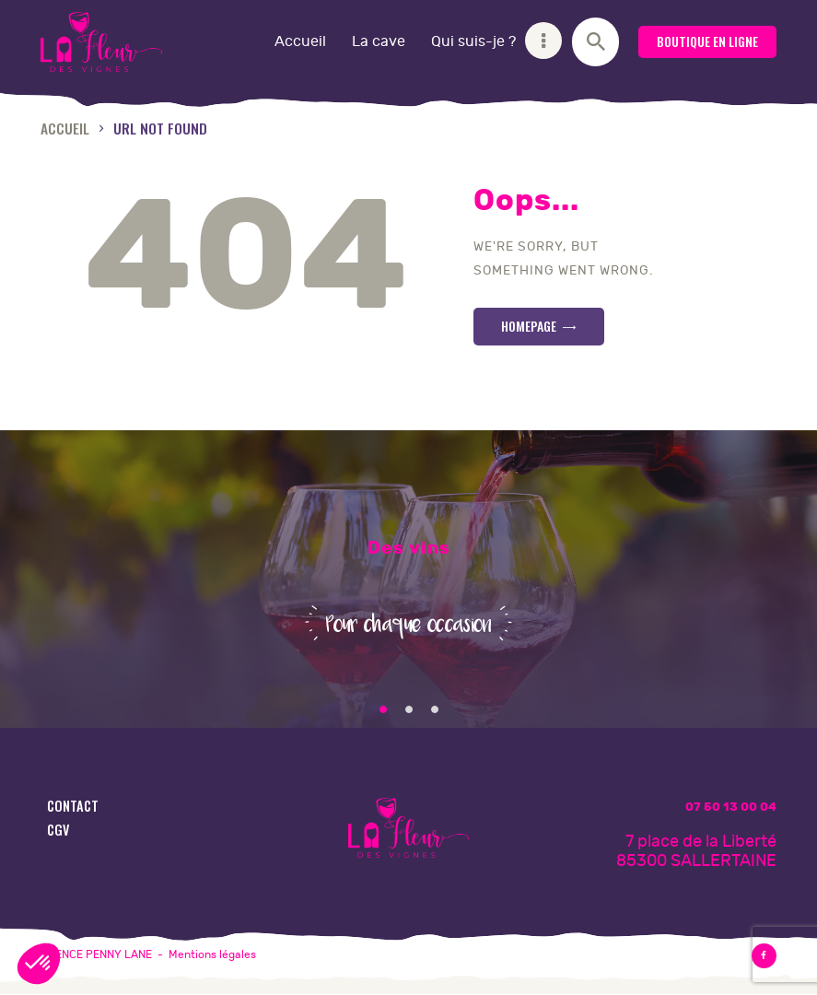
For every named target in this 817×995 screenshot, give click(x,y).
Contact (73, 805)
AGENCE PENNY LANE (96, 954)
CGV (58, 829)
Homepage (528, 325)
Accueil (65, 127)
